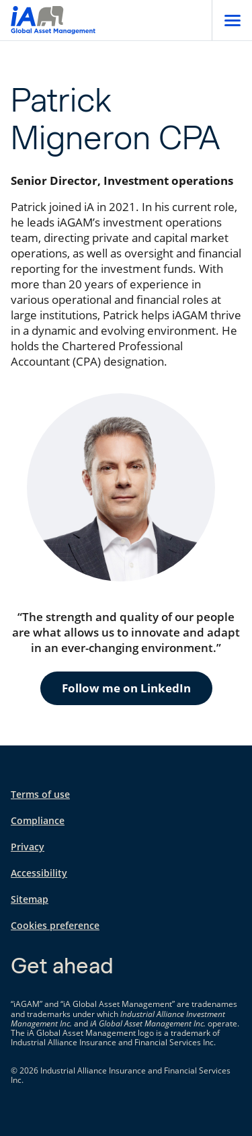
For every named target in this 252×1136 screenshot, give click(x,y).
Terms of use (40, 794)
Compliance (38, 820)
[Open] (232, 20)
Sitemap (29, 899)
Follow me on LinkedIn (126, 688)
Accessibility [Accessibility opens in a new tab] (39, 872)
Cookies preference (55, 925)
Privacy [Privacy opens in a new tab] (27, 846)
